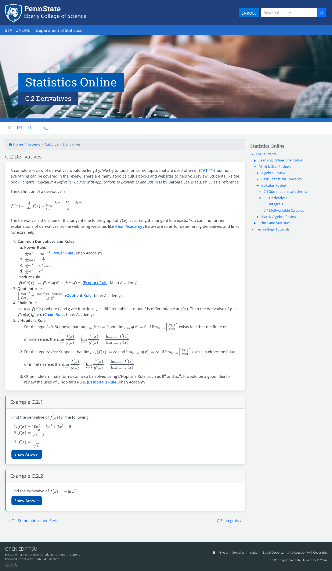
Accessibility (301, 552)
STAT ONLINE (17, 30)
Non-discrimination (245, 552)
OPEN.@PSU (22, 549)
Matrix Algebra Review (278, 216)
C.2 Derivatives (275, 198)
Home (15, 144)
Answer (32, 454)
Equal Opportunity (276, 552)
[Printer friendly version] (45, 127)
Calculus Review (273, 185)
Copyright (320, 552)
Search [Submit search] (323, 12)
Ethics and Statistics (274, 223)
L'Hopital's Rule (102, 382)
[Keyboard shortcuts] (20, 127)
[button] (34, 520)
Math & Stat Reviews (275, 166)
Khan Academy (128, 226)
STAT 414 (207, 170)
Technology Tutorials (273, 229)
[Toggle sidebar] (11, 128)
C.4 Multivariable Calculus (283, 210)
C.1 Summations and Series (285, 191)
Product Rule (95, 282)
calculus (51, 144)
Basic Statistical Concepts (281, 179)
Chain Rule (54, 314)
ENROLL (249, 13)
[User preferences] (29, 127)
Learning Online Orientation (281, 160)
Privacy (223, 552)
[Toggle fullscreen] (37, 127)
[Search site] (289, 12)
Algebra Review (273, 173)
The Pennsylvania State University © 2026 (297, 560)
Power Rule (63, 253)
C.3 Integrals (273, 204)
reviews (34, 144)
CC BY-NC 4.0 (39, 559)
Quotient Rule (78, 295)
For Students (266, 154)
